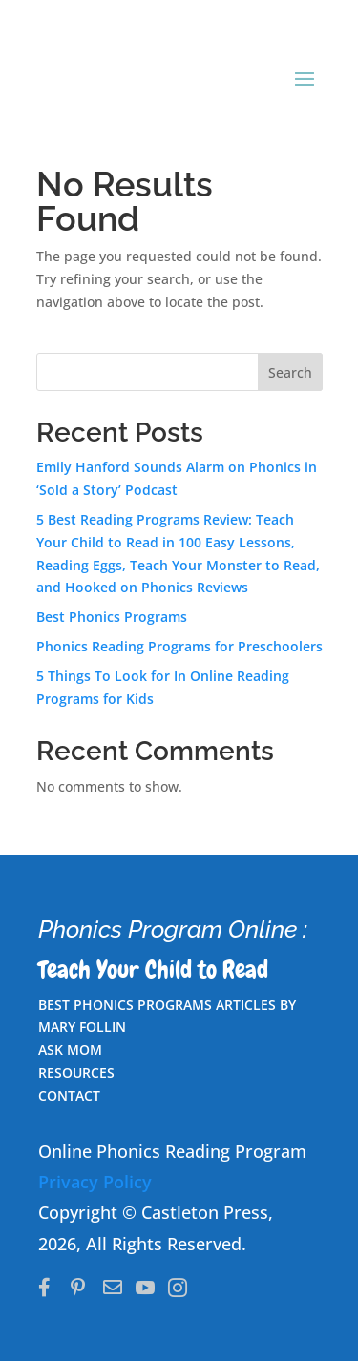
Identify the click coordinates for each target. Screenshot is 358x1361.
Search (290, 372)
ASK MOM (70, 1050)
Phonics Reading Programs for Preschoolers (179, 646)
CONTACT (69, 1095)
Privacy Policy (95, 1181)
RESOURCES (76, 1072)
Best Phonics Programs (111, 617)
